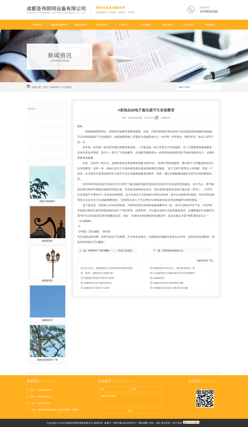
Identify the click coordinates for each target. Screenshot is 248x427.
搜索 (215, 87)
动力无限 (177, 423)
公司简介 (189, 24)
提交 (130, 410)
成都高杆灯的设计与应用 (96, 288)
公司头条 (38, 117)
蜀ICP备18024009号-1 (125, 423)
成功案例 (146, 24)
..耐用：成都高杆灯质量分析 (98, 273)
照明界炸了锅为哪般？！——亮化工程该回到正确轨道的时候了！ (121, 250)
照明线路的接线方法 (172, 250)
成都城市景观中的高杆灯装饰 (99, 278)
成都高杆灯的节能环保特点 (98, 283)
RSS (152, 423)
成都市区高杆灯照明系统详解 (168, 283)
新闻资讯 (167, 24)
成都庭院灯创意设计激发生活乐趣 (170, 288)
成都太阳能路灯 (59, 24)
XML (158, 423)
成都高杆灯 (47, 320)
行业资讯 (67, 87)
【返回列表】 (203, 260)
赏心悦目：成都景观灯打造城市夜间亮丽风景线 (108, 268)
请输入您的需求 (129, 399)
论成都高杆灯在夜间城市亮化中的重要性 (174, 273)
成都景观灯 (81, 24)
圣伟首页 (38, 24)
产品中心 (124, 24)
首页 (45, 87)
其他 (35, 148)
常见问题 (38, 138)
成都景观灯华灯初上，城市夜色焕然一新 (174, 268)
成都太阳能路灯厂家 (47, 359)
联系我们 (210, 24)
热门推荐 (38, 159)
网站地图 (143, 423)
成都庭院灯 (102, 24)
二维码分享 (165, 118)
